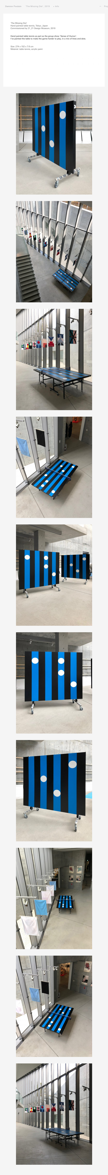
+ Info (56, 6)
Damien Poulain (13, 6)
